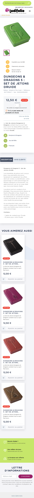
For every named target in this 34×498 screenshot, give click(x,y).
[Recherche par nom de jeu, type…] (17, 3)
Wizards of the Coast (15, 90)
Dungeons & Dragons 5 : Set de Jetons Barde (13, 312)
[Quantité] (17, 105)
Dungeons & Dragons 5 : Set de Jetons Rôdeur (13, 411)
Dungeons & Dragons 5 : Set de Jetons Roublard (13, 263)
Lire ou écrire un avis (24, 117)
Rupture (24, 100)
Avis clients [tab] (19, 159)
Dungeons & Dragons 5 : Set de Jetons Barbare (13, 361)
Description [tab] (6, 159)
